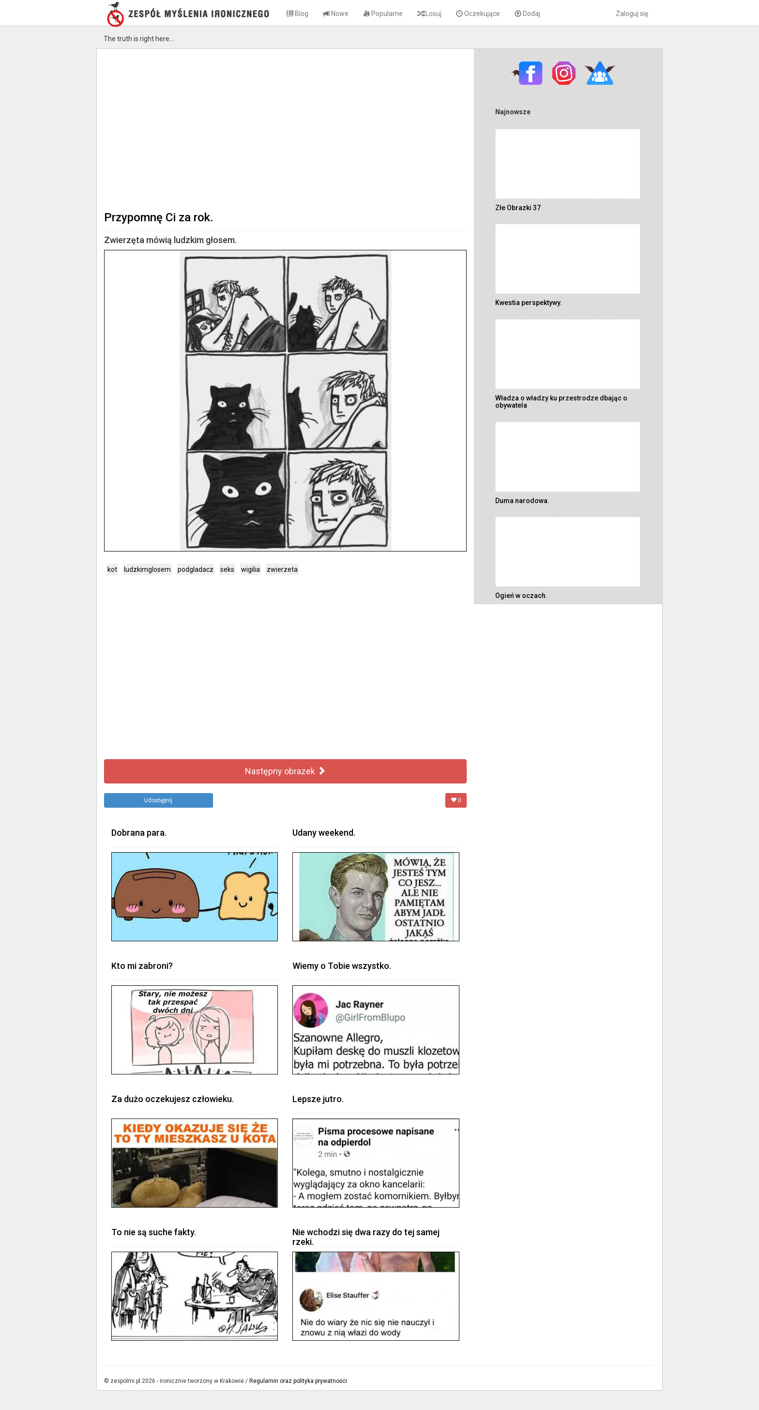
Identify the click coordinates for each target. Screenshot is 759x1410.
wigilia (250, 569)
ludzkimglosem (147, 569)
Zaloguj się (632, 13)
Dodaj (527, 13)
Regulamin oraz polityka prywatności (298, 1381)
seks (227, 569)
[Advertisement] (285, 129)
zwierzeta (282, 569)
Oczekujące (478, 13)
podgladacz (195, 569)
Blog (297, 13)
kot (112, 569)
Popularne (383, 13)
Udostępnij (158, 800)
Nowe (336, 13)
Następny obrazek (285, 771)
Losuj (429, 13)
